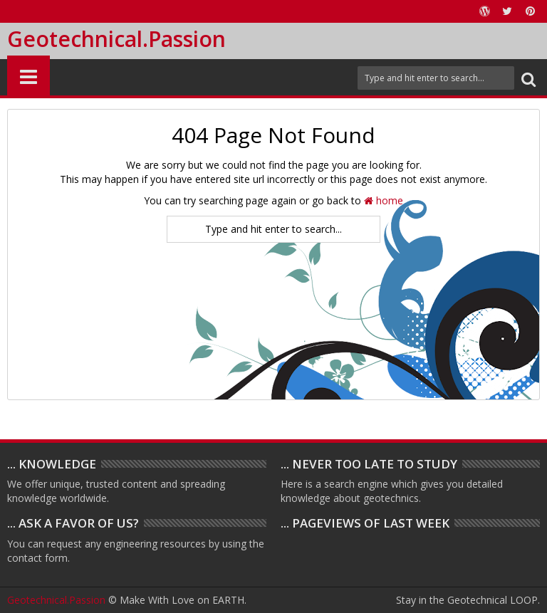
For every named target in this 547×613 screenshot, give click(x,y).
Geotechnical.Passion (116, 38)
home (383, 200)
